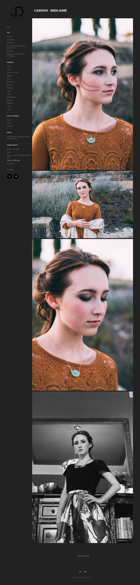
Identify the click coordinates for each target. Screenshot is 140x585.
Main (8, 27)
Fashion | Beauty (12, 145)
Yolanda (9, 100)
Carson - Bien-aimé (13, 160)
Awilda (9, 76)
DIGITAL (9, 132)
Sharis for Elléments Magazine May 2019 (19, 156)
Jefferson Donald (87, 577)
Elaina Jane (11, 82)
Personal (10, 126)
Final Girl (10, 37)
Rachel (9, 66)
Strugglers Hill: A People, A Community (16, 55)
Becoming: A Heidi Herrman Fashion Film (16, 47)
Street (9, 120)
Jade (8, 109)
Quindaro (10, 51)
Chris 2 (9, 106)
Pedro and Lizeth (12, 72)
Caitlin (9, 91)
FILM (8, 32)
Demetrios (10, 88)
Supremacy (11, 40)
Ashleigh (10, 103)
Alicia (8, 79)
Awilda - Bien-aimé (13, 149)
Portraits (10, 62)
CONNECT (10, 170)
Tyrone (9, 85)
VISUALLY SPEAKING (13, 116)
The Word (10, 43)
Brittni (9, 152)
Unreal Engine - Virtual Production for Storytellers (18, 138)
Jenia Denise (11, 97)
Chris (8, 69)
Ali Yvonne (10, 163)
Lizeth (9, 94)
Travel (9, 123)
